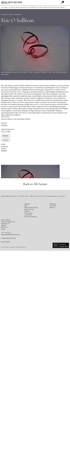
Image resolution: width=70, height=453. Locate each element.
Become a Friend (29, 411)
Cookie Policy (28, 417)
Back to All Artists (35, 386)
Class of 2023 (27, 72)
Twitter (3, 148)
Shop (25, 408)
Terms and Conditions (30, 419)
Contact (5, 140)
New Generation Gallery (10, 72)
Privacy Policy (28, 415)
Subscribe (27, 406)
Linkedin (4, 151)
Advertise (27, 413)
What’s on (52, 410)
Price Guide (53, 408)
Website (5, 136)
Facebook (4, 146)
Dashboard (53, 406)
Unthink (7, 444)
